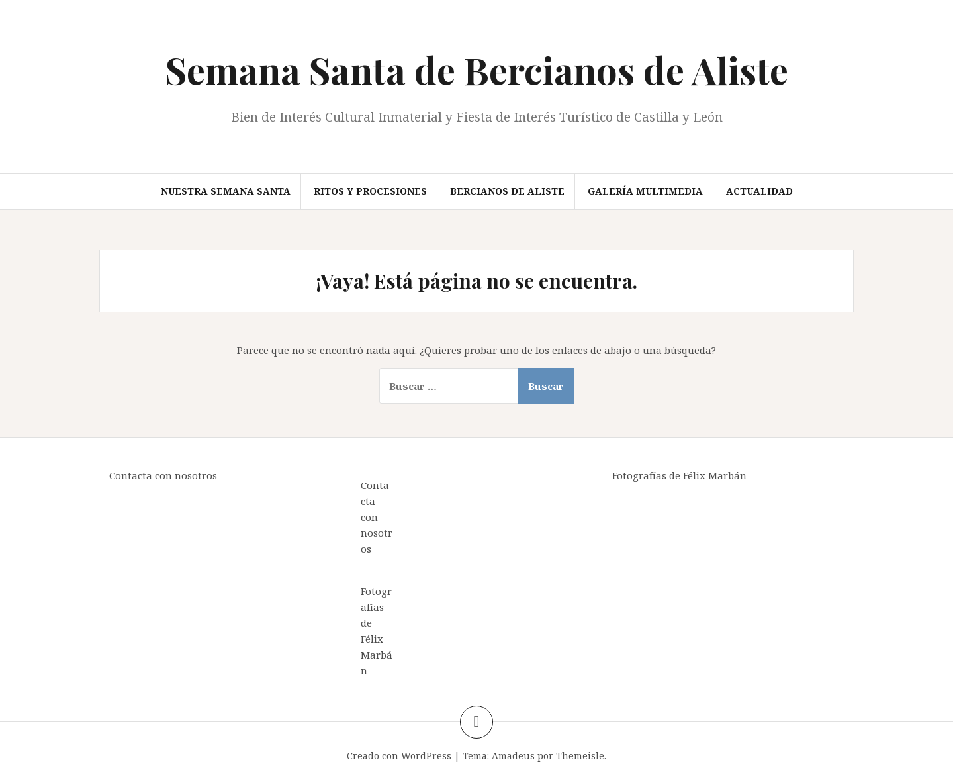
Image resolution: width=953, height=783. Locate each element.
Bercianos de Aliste (507, 191)
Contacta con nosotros (163, 475)
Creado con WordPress (399, 755)
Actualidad (759, 191)
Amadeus (513, 755)
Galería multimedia (645, 191)
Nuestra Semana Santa (226, 191)
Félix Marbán (376, 654)
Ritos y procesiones (370, 191)
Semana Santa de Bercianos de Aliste (476, 70)
